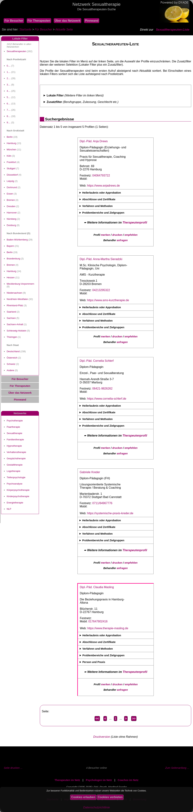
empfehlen (131, 234)
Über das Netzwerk (67, 20)
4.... (9, 91)
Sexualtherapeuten (16, 51)
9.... (9, 122)
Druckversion (101, 736)
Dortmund (12, 187)
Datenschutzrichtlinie (96, 807)
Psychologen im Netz (99, 780)
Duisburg (11, 225)
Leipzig (10, 181)
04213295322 (101, 290)
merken (105, 234)
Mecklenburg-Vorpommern (20, 283)
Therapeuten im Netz (67, 780)
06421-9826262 (102, 388)
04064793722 (101, 175)
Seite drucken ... (13, 767)
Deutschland (13, 351)
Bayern (10, 246)
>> (134, 718)
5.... (9, 97)
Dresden (11, 206)
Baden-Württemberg (17, 239)
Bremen (11, 200)
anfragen (122, 240)
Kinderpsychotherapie (18, 496)
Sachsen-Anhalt (15, 324)
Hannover (12, 212)
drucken (117, 234)
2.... (9, 78)
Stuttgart (11, 168)
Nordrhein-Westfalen (17, 299)
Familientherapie (15, 439)
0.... (9, 65)
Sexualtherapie (14, 433)
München (11, 149)
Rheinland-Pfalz (15, 305)
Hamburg (11, 143)
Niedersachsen (14, 292)
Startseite (25, 29)
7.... (9, 110)
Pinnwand (92, 20)
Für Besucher (14, 20)
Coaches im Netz (128, 780)
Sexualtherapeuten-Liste (172, 29)
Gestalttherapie (15, 464)
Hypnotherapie (14, 445)
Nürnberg (11, 219)
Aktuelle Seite (64, 29)
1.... (9, 72)
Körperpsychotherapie (18, 490)
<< (97, 718)
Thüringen (12, 337)
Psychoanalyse (14, 483)
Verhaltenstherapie (16, 452)
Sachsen (11, 318)
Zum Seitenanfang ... (177, 767)
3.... (9, 84)
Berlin (10, 137)
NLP (9, 509)
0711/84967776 (102, 503)
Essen (10, 193)
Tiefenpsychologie (16, 477)
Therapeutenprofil (135, 222)
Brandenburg (13, 258)
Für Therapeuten (39, 20)
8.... (9, 116)
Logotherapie (13, 471)
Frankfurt (11, 162)
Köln (9, 155)
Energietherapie (15, 502)
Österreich (12, 357)
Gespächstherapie (16, 458)
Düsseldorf (12, 174)
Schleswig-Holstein (16, 330)
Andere (10, 370)
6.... (9, 103)
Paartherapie (13, 427)
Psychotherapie (15, 420)
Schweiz (11, 364)
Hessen (11, 277)
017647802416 (98, 621)
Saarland (11, 311)
